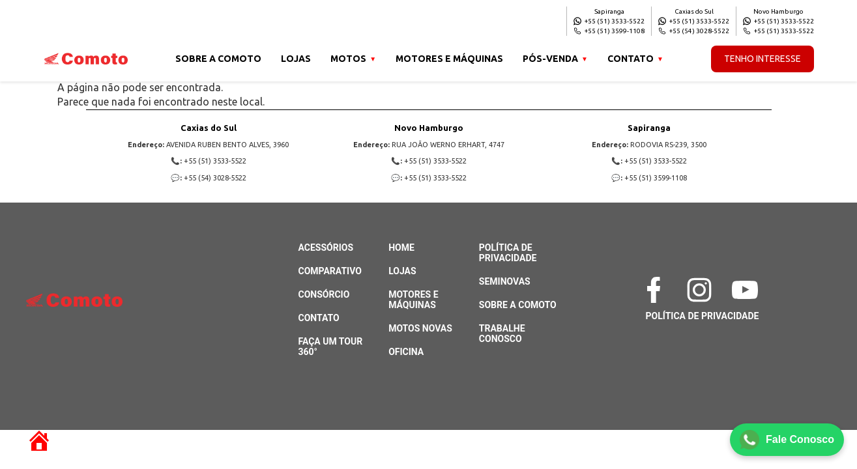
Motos (348, 58)
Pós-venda (550, 58)
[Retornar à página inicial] (32, 435)
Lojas (296, 58)
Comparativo (330, 271)
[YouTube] (748, 290)
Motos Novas (420, 328)
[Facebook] (657, 290)
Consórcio (324, 294)
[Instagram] (702, 290)
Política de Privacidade (508, 252)
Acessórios (326, 247)
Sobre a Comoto (218, 58)
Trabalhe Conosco (502, 333)
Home (401, 247)
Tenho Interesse (762, 58)
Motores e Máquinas (449, 58)
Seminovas (504, 281)
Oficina (406, 352)
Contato (630, 58)
